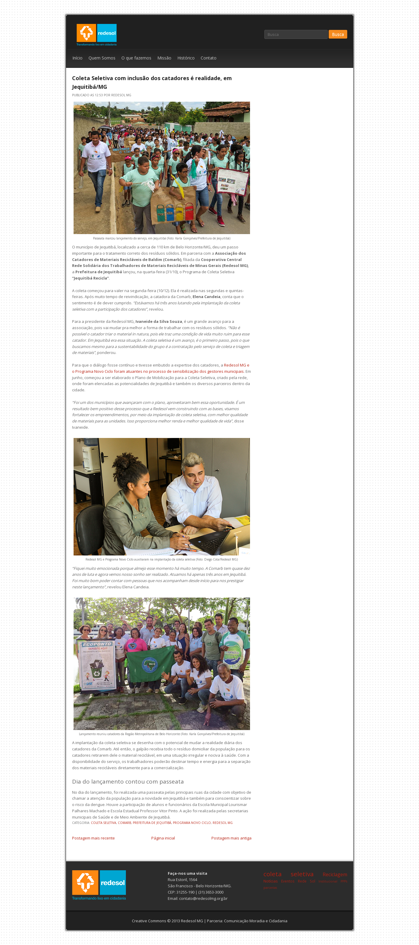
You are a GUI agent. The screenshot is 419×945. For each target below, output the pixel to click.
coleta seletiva (103, 823)
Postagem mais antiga (231, 838)
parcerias (270, 888)
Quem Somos (102, 58)
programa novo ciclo (192, 823)
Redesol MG (192, 920)
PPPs (344, 881)
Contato (209, 58)
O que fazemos (136, 58)
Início (77, 58)
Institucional (328, 881)
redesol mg (223, 823)
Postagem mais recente (93, 838)
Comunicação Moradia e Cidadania (255, 920)
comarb (124, 823)
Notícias (270, 881)
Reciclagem (335, 874)
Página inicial (163, 838)
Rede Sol (306, 881)
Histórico (186, 58)
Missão (164, 58)
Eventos (288, 881)
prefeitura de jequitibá (152, 823)
